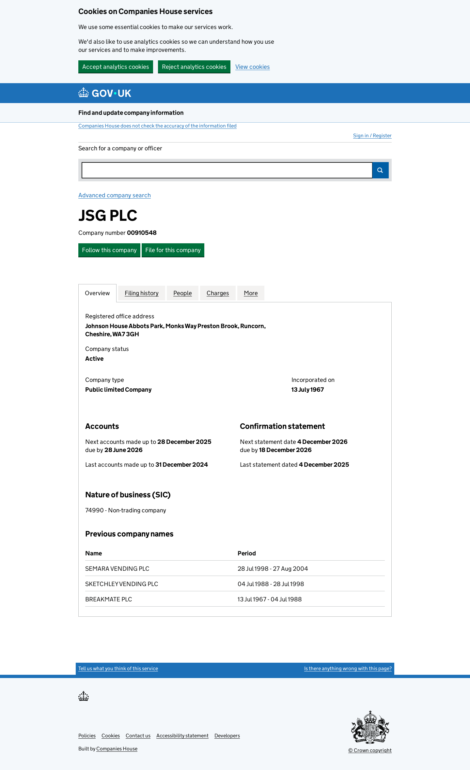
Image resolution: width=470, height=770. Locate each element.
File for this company (173, 250)
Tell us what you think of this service (118, 668)
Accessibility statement (182, 735)
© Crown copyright (370, 750)
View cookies (252, 67)
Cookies (111, 735)
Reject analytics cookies (194, 66)
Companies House (116, 749)
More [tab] (251, 293)
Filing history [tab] (142, 293)
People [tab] (182, 293)
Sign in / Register (372, 135)
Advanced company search (114, 195)
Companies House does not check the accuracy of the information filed (157, 126)
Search (380, 170)
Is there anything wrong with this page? (348, 668)
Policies (87, 735)
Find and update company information (131, 112)
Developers (227, 735)
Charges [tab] (218, 293)
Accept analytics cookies (115, 66)
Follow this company (109, 250)
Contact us (138, 735)
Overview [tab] (97, 293)
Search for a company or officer (120, 148)
